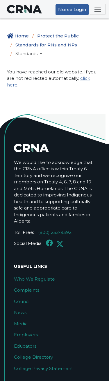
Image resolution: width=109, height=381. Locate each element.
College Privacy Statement (43, 368)
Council (22, 301)
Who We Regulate (34, 279)
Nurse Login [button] (72, 9)
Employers (26, 334)
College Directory (33, 357)
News (20, 312)
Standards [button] (27, 53)
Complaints (26, 290)
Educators (25, 346)
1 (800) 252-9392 (53, 232)
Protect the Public (58, 36)
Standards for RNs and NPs (46, 45)
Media (21, 323)
